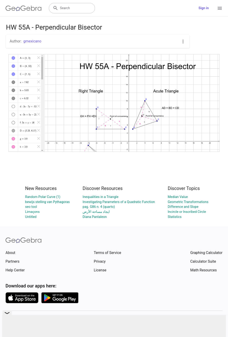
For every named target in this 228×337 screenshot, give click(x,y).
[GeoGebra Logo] (24, 8)
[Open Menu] (219, 8)
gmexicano (32, 41)
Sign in (204, 8)
